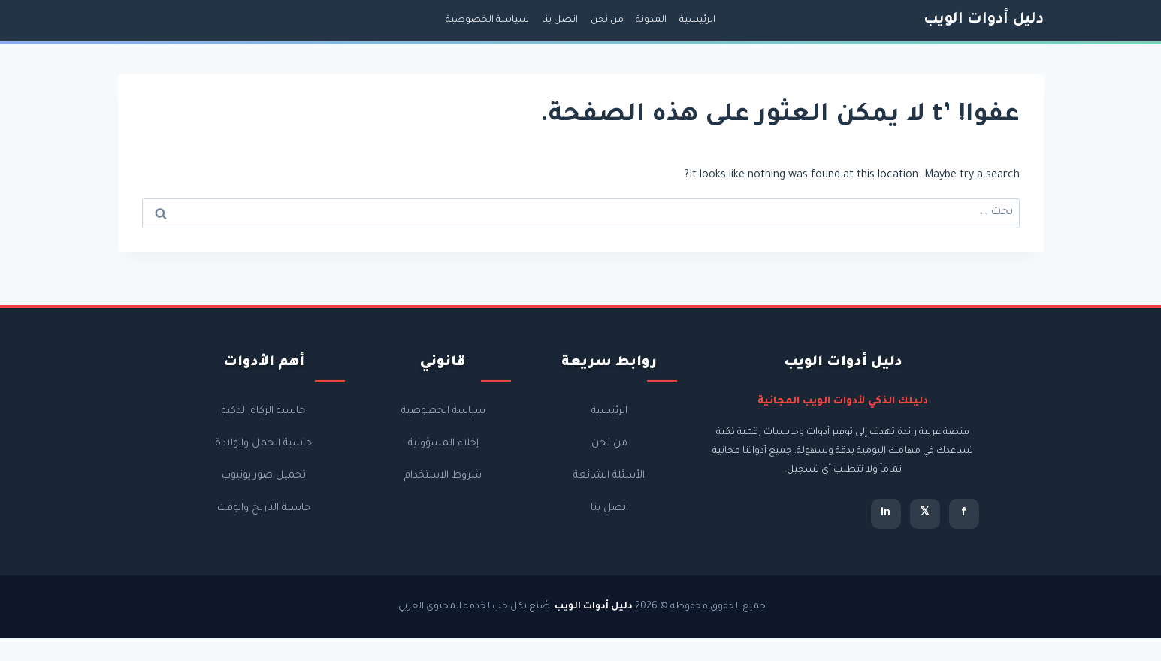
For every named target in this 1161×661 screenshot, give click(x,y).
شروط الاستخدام (443, 475)
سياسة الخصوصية (487, 20)
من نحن (607, 20)
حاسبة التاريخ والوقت (263, 508)
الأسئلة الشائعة (609, 475)
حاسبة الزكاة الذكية (263, 411)
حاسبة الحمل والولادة (263, 443)
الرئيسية (697, 20)
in (885, 514)
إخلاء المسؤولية (443, 443)
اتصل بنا (560, 20)
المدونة (651, 20)
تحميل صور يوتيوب (264, 475)
